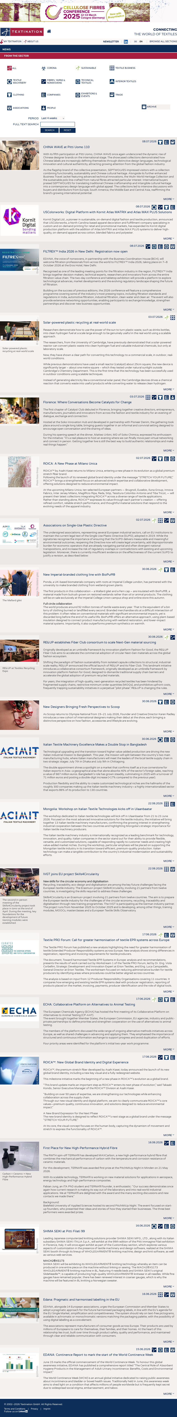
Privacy (34, 1409)
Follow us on (16, 1411)
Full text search (26, 124)
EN (141, 41)
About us (32, 41)
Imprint (46, 1409)
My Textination (12, 41)
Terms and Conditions (14, 1409)
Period (33, 118)
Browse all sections (163, 41)
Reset (67, 130)
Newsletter (111, 41)
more (167, 199)
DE (135, 41)
